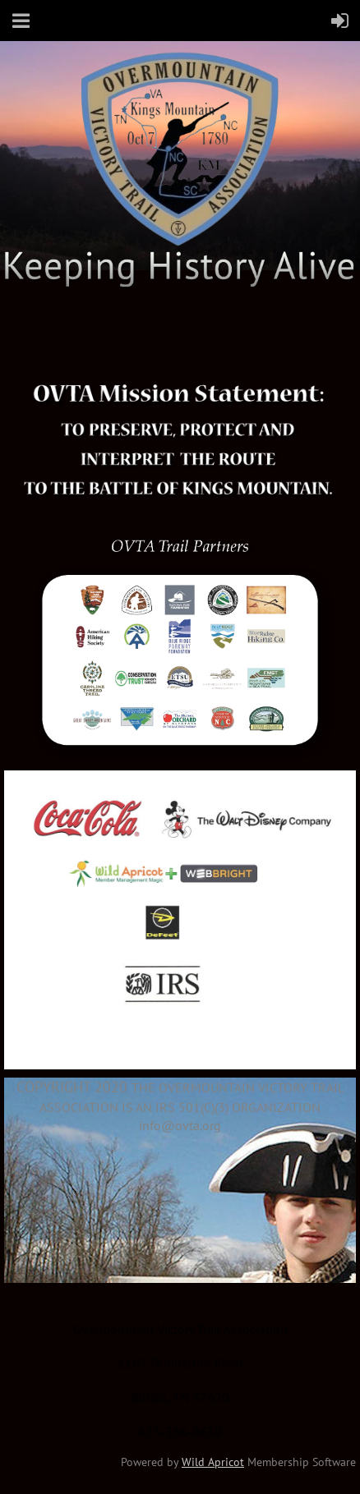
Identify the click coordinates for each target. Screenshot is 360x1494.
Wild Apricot (213, 1462)
